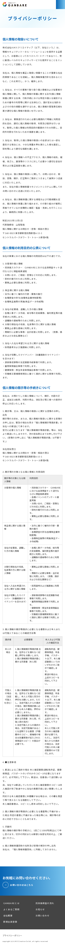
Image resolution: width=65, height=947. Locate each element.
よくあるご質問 (11, 909)
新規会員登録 (10, 921)
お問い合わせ (42, 915)
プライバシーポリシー (12, 935)
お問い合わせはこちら (21, 885)
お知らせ (40, 909)
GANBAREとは (11, 903)
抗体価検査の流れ (45, 903)
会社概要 (8, 915)
